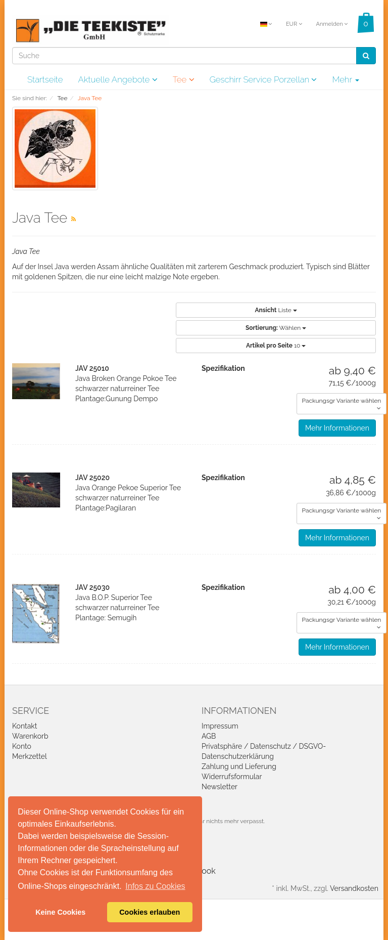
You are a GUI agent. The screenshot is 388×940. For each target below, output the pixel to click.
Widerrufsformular (232, 777)
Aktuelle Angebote (117, 79)
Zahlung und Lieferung (239, 766)
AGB (209, 736)
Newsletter (219, 787)
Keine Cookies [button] (60, 912)
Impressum (220, 726)
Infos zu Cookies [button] (155, 886)
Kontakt (24, 726)
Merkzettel (29, 756)
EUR (294, 24)
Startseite (45, 79)
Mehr (345, 79)
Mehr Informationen (337, 428)
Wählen (276, 327)
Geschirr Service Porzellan (263, 79)
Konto (21, 746)
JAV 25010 (92, 368)
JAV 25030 (92, 587)
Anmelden (332, 24)
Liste (276, 310)
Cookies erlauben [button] (149, 912)
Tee (184, 79)
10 (276, 345)
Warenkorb (30, 736)
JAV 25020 (92, 478)
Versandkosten (354, 888)
